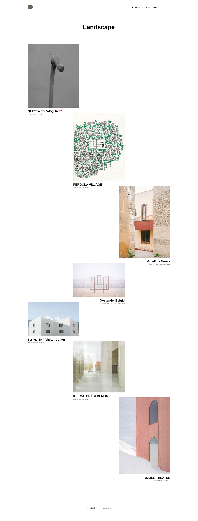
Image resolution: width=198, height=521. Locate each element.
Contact (159, 7)
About (148, 7)
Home (139, 7)
